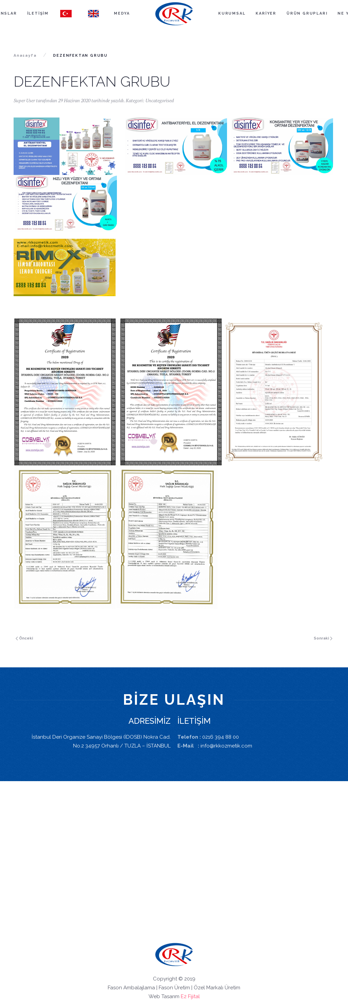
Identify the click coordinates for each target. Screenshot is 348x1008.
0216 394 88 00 (220, 737)
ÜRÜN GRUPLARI (306, 13)
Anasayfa (25, 55)
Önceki (24, 638)
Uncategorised (159, 100)
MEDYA (122, 13)
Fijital (194, 996)
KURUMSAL (231, 13)
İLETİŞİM (38, 13)
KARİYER (266, 13)
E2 (184, 996)
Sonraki (323, 638)
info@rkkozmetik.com (226, 746)
